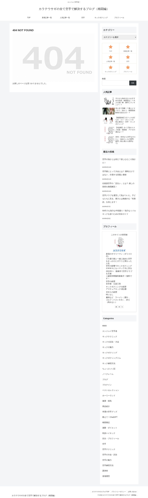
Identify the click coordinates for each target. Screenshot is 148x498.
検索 (104, 79)
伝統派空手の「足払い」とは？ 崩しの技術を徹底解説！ (118, 185)
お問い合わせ (132, 491)
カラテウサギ (119, 250)
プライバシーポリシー (118, 491)
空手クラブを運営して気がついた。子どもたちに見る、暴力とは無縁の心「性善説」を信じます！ (119, 198)
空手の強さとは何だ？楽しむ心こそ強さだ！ (119, 161)
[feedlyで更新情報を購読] (119, 306)
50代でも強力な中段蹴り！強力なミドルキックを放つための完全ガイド (119, 212)
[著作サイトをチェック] (116, 306)
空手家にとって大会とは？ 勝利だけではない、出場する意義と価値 (118, 173)
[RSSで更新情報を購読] (122, 306)
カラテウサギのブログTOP (100, 491)
